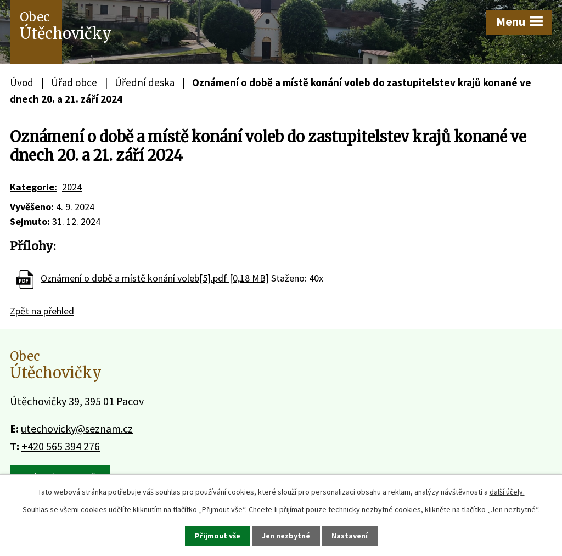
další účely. (507, 492)
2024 (72, 187)
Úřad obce (74, 82)
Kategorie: (33, 187)
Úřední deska (145, 82)
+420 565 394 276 (60, 446)
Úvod (21, 82)
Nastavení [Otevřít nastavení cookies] (349, 536)
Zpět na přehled (42, 311)
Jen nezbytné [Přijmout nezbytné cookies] (286, 536)
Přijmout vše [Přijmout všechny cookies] (217, 536)
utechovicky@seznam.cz (77, 428)
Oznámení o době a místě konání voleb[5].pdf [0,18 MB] (155, 278)
